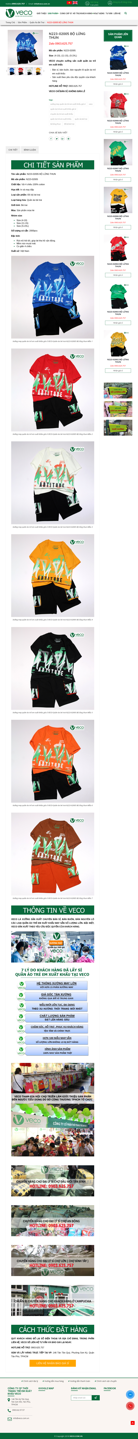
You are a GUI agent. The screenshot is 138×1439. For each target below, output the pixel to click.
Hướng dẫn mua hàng (54, 1381)
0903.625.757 (18, 3)
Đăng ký (116, 2)
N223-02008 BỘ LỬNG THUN (118, 121)
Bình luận (30, 149)
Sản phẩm (22, 22)
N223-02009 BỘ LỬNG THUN (118, 74)
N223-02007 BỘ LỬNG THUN (118, 169)
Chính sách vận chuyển (106, 1381)
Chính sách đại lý (30, 1381)
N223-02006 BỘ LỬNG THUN (118, 217)
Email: (39, 4)
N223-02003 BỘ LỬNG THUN (118, 312)
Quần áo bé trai (37, 22)
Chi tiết (13, 149)
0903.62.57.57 (18, 1410)
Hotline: (9, 4)
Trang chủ (10, 22)
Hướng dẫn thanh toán (80, 1381)
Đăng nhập (127, 2)
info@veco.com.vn (21, 1418)
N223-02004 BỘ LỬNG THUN (118, 265)
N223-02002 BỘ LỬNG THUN (118, 360)
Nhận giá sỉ (118, 84)
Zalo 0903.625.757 (61, 43)
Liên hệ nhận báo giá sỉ (52, 1363)
